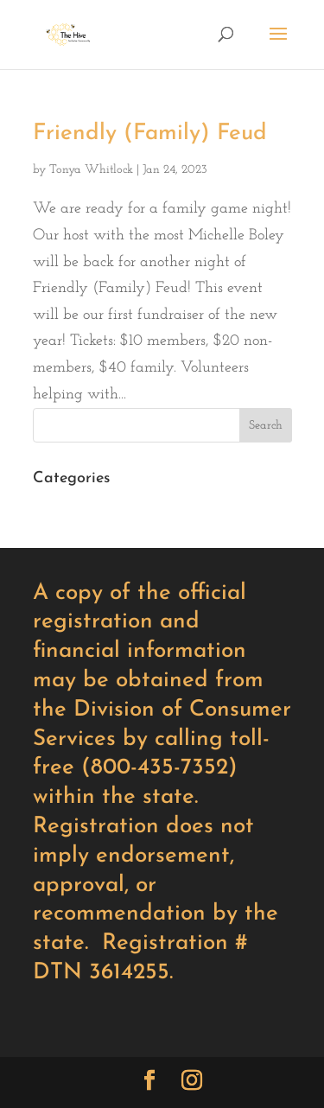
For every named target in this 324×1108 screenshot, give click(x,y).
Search (266, 425)
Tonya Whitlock (91, 169)
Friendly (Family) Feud (150, 133)
